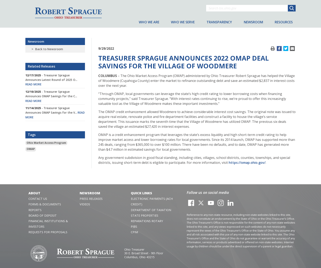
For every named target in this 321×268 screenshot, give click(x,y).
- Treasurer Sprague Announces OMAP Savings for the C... (51, 96)
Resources (284, 22)
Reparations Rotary (147, 221)
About (34, 193)
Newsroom (36, 41)
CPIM (134, 232)
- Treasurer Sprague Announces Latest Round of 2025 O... (51, 79)
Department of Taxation (151, 210)
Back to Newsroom (49, 49)
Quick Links (141, 193)
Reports (35, 210)
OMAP (31, 149)
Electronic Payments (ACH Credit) (152, 201)
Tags (32, 134)
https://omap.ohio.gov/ (247, 162)
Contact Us (37, 199)
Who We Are (149, 22)
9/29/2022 (106, 48)
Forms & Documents (44, 204)
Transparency (219, 22)
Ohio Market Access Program (46, 143)
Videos (85, 204)
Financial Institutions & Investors (48, 223)
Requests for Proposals (47, 232)
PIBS (134, 226)
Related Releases (41, 66)
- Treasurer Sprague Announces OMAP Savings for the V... (55, 112)
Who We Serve (183, 22)
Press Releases (91, 199)
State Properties (144, 215)
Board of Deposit (42, 215)
